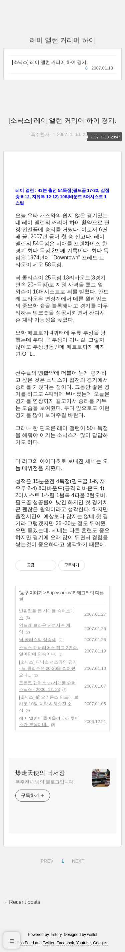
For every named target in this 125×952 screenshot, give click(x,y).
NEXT (77, 860)
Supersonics (59, 592)
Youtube (83, 943)
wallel (92, 934)
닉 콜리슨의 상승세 (37, 639)
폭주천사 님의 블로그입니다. (45, 782)
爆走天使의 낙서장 (40, 772)
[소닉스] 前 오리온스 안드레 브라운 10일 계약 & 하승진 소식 (48, 704)
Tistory (56, 934)
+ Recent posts (22, 902)
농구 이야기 (31, 592)
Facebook (65, 943)
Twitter (48, 943)
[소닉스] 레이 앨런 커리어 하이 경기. (50, 62)
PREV (46, 860)
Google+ (100, 943)
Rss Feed (25, 943)
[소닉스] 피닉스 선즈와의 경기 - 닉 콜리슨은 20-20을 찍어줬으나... (48, 669)
